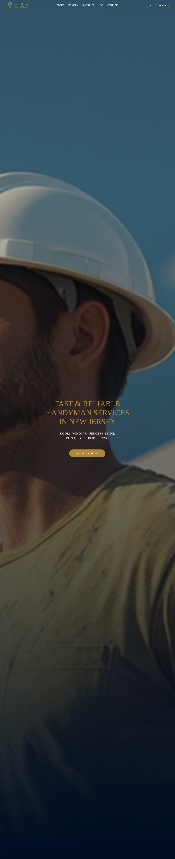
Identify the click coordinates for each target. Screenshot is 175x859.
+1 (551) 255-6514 (158, 5)
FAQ (101, 5)
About (60, 5)
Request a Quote (91, 458)
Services (73, 5)
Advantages (89, 5)
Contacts (112, 5)
